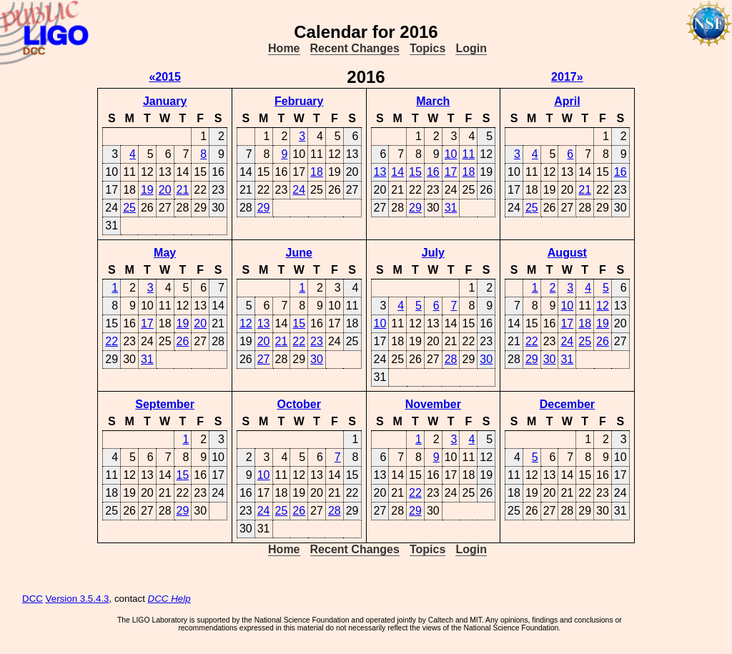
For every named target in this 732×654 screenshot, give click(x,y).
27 (263, 359)
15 (415, 172)
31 (451, 208)
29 (263, 208)
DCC (32, 598)
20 (165, 190)
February (298, 101)
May (165, 253)
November (433, 404)
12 (245, 323)
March (433, 101)
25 (129, 208)
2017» (567, 77)
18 (316, 172)
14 (397, 172)
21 (183, 190)
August (567, 253)
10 (451, 154)
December (567, 404)
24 (298, 190)
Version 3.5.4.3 (77, 598)
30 (316, 359)
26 (183, 341)
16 (433, 172)
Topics (427, 48)
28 (451, 359)
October (299, 404)
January (165, 101)
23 (316, 341)
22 (111, 341)
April (567, 101)
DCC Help (169, 598)
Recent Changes (355, 48)
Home (284, 48)
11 (468, 154)
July (433, 253)
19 (147, 190)
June (299, 253)
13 (380, 172)
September (164, 404)
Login (471, 48)
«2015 (165, 77)
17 (451, 172)
